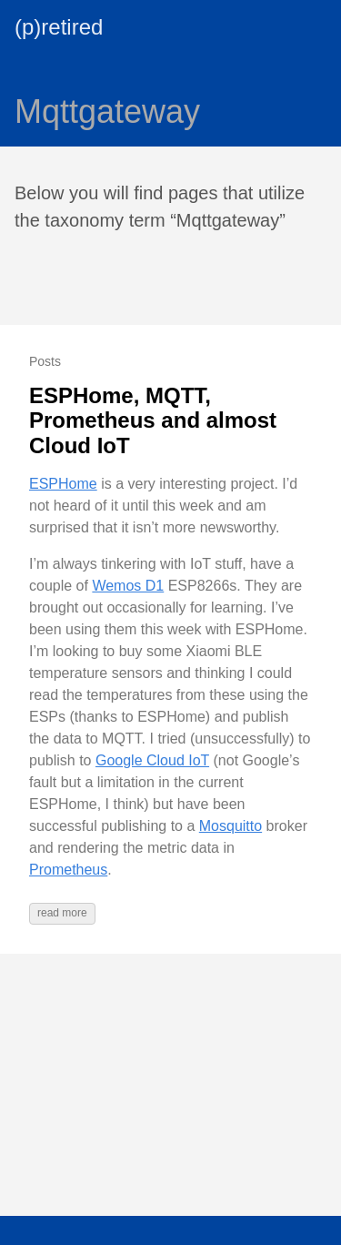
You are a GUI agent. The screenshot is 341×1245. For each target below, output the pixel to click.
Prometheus (68, 869)
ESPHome (63, 483)
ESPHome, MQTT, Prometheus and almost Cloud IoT (152, 420)
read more (62, 912)
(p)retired (59, 27)
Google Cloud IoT (152, 760)
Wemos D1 (128, 585)
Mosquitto (230, 826)
